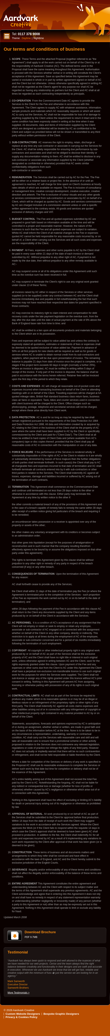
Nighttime (38, 38)
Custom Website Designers (23, 1013)
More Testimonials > (19, 992)
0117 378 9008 (26, 34)
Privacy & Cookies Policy (21, 1017)
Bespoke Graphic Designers (61, 1013)
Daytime (26, 38)
